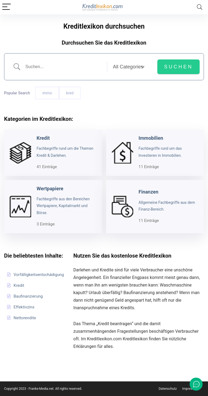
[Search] (199, 7)
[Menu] (6, 7)
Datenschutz (168, 389)
